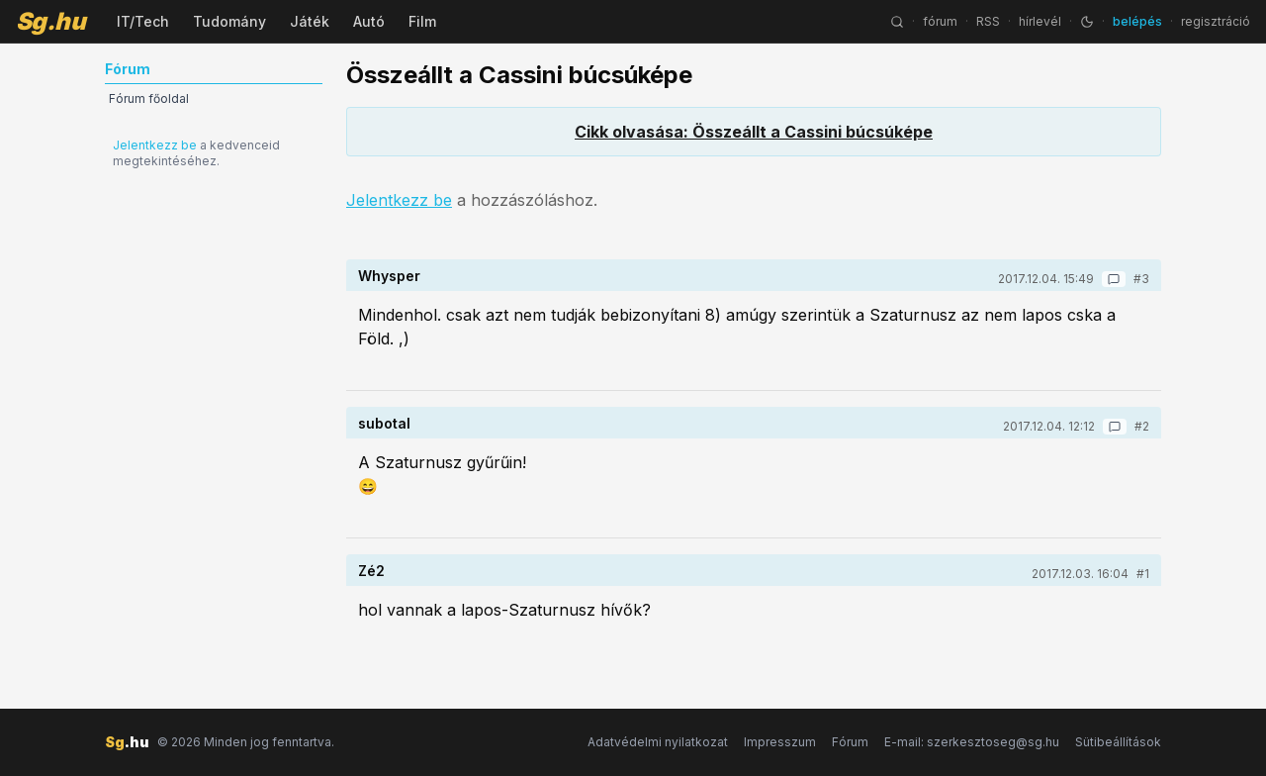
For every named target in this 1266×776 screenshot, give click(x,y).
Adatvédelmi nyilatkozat (658, 741)
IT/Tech (143, 21)
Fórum (850, 741)
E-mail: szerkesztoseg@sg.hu (971, 741)
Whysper (389, 275)
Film (422, 21)
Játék (309, 21)
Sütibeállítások (1118, 741)
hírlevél (1040, 21)
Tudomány (229, 21)
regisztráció (1215, 21)
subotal (384, 423)
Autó (369, 21)
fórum (940, 21)
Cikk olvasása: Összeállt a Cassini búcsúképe (754, 132)
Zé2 (371, 570)
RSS (988, 21)
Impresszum (780, 741)
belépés (1137, 21)
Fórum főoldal (149, 98)
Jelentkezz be (155, 145)
